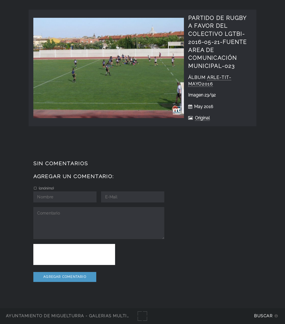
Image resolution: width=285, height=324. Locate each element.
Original (202, 117)
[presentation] (74, 254)
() (46, 188)
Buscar (263, 315)
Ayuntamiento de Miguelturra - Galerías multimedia (73, 315)
